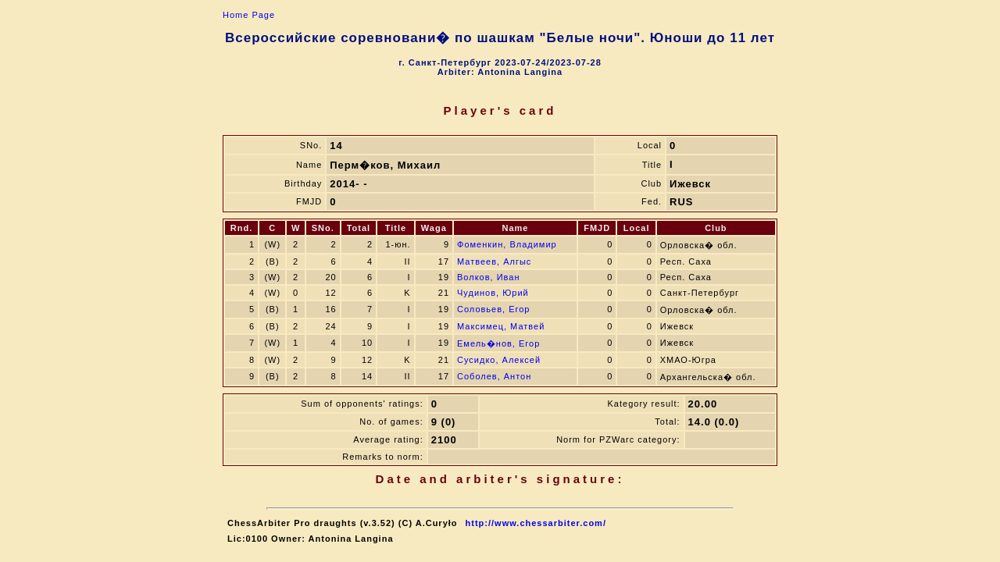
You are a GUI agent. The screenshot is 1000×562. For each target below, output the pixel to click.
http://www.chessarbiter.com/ (536, 523)
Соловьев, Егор (493, 309)
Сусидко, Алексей (499, 360)
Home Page (249, 15)
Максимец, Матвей (501, 326)
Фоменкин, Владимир (507, 244)
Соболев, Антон (494, 376)
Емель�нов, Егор (498, 343)
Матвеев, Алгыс (494, 261)
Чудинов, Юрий (493, 292)
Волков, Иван (488, 277)
